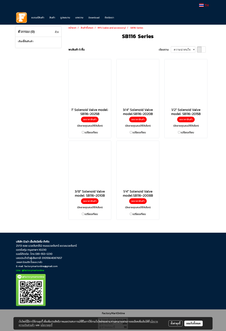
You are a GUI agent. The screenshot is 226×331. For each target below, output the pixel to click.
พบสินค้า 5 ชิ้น (76, 49)
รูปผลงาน (65, 17)
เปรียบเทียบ (91, 132)
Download (93, 17)
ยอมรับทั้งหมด (193, 323)
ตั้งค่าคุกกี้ (175, 323)
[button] (121, 17)
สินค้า (52, 17)
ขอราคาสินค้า (89, 119)
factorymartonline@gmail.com (41, 266)
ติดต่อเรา (109, 17)
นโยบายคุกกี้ (46, 325)
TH (204, 5)
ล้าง (57, 32)
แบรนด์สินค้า (37, 17)
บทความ (79, 17)
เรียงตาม (165, 49)
